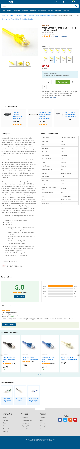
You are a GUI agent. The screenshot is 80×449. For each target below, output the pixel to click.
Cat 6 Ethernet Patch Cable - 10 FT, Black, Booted (9, 359)
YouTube (75, 420)
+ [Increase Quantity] (53, 82)
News (4, 423)
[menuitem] (58, 2)
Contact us (25, 417)
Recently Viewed (44, 426)
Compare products (45, 429)
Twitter (65, 420)
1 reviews (55, 36)
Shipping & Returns (27, 426)
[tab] (39, 374)
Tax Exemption (7, 426)
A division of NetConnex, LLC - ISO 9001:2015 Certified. (40, 440)
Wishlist (42, 423)
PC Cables (33, 10)
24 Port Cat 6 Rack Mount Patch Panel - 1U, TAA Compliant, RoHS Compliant (45, 115)
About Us (5, 420)
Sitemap (5, 431)
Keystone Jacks (41, 10)
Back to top (40, 408)
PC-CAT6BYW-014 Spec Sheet (14, 266)
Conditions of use (27, 420)
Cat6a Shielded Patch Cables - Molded (33, 400)
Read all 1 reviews (9, 325)
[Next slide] (78, 355)
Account (42, 417)
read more (53, 97)
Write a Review (64, 36)
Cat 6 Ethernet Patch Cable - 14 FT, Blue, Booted (48, 359)
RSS (70, 420)
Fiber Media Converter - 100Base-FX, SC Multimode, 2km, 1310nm (18, 115)
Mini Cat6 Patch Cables (20, 399)
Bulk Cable (58, 10)
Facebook (60, 420)
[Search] (76, 6)
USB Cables (66, 10)
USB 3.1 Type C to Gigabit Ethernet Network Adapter (70, 114)
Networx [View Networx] (45, 25)
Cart (41, 420)
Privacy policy (25, 423)
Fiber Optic (50, 10)
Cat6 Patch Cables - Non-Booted (7, 400)
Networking (25, 10)
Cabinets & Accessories (13, 10)
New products (7, 429)
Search (5, 417)
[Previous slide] (1, 355)
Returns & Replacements (29, 429)
